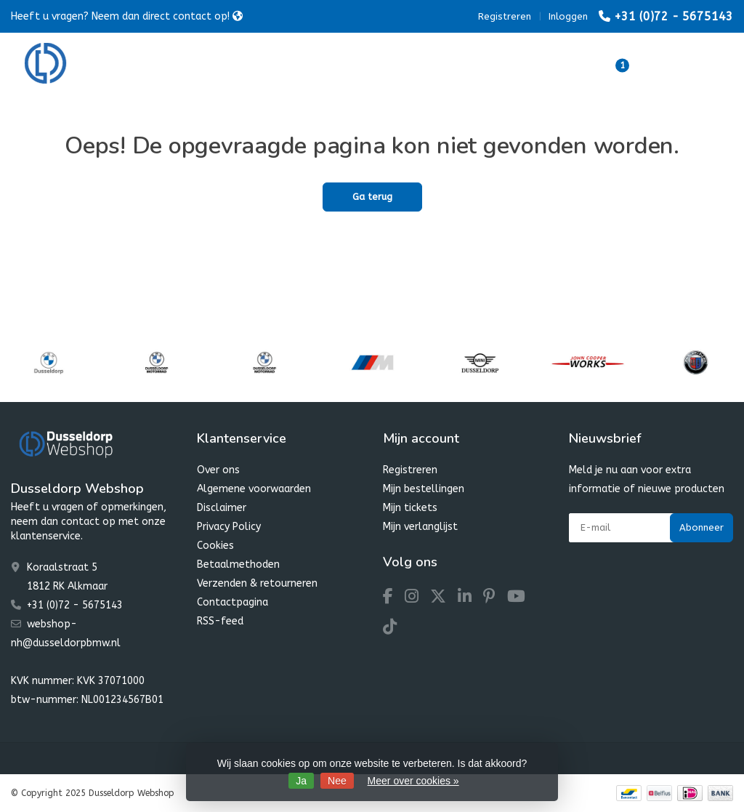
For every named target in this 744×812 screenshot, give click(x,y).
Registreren (504, 16)
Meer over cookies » (413, 781)
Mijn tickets (410, 508)
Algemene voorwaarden (254, 489)
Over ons (218, 470)
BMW (261, 65)
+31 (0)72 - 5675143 (673, 16)
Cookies (215, 545)
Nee (337, 781)
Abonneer (701, 527)
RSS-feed (220, 621)
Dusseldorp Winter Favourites (508, 65)
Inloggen (568, 16)
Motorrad (329, 65)
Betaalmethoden (238, 564)
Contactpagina (232, 602)
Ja (301, 781)
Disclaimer (221, 508)
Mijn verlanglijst (420, 526)
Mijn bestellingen (423, 489)
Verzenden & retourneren (257, 583)
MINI (395, 65)
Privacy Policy (229, 526)
